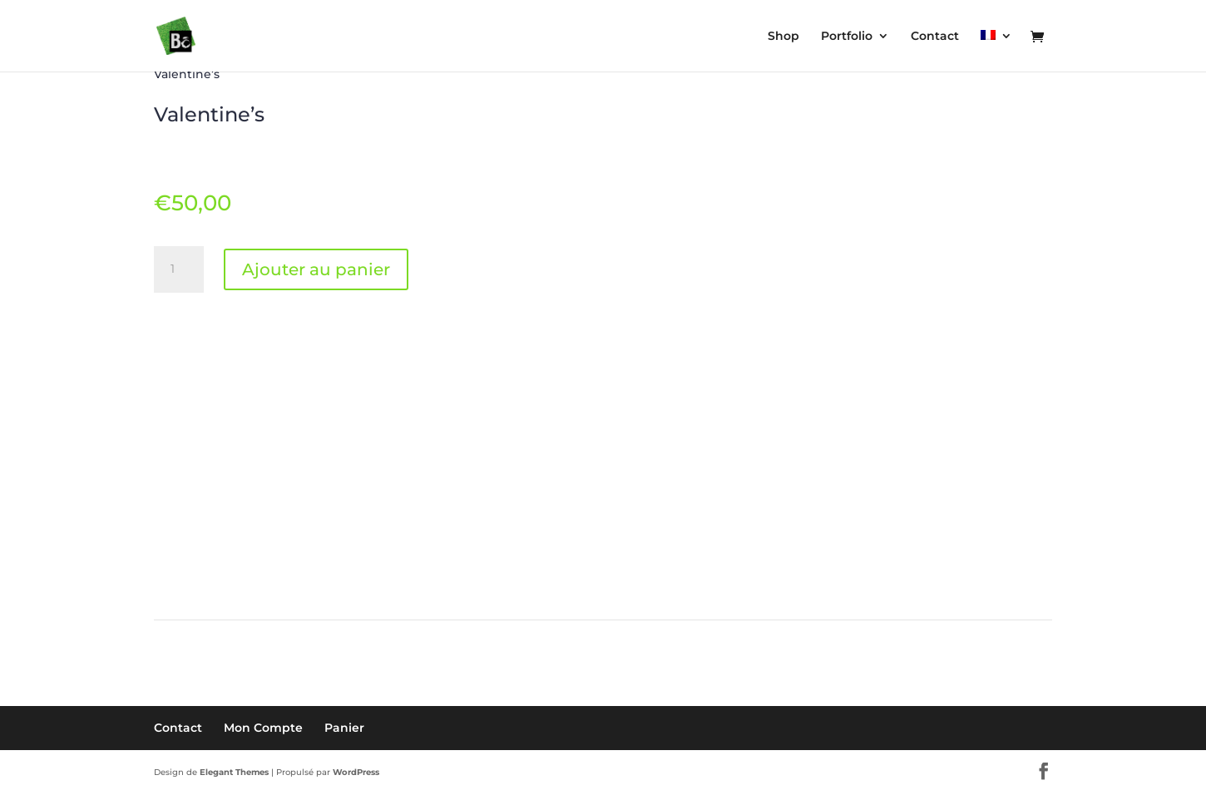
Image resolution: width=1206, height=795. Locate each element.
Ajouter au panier (316, 269)
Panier (344, 727)
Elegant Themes (234, 772)
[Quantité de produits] (179, 269)
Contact (178, 727)
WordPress (356, 772)
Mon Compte (263, 727)
